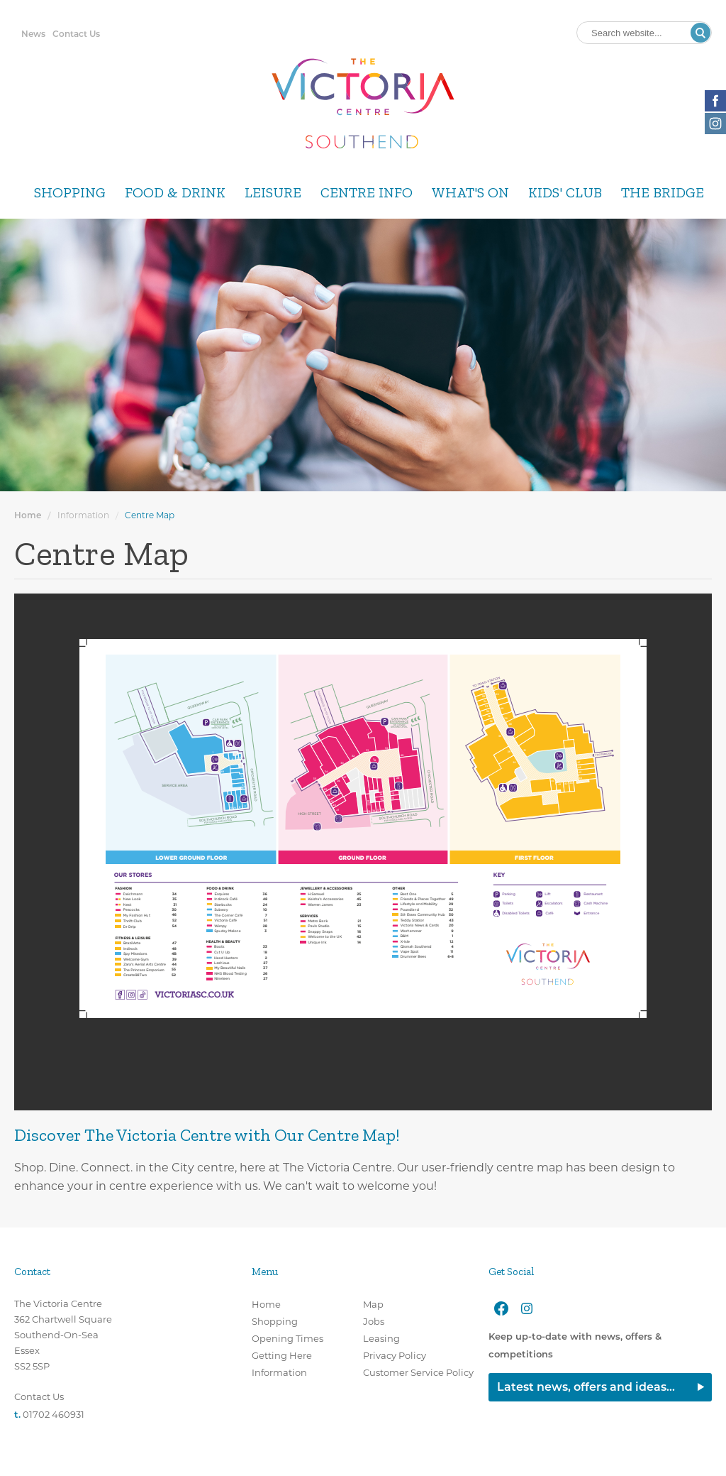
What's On (470, 192)
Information (83, 515)
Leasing (381, 1338)
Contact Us (76, 33)
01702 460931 (53, 1414)
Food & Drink (175, 192)
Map (373, 1304)
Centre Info (366, 192)
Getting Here (282, 1355)
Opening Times (287, 1338)
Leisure (273, 192)
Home (27, 515)
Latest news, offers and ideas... (586, 1387)
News (33, 33)
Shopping (70, 192)
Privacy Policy (394, 1355)
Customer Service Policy (418, 1372)
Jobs (373, 1321)
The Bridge (662, 192)
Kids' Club (565, 192)
